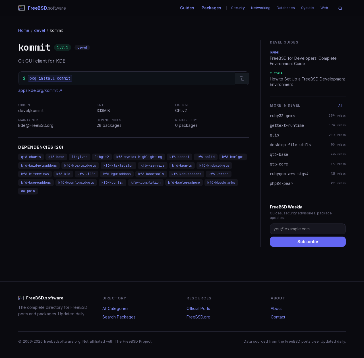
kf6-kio (63, 174)
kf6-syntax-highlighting (139, 157)
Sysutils (307, 8)
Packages (211, 7)
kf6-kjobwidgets (214, 165)
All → (342, 105)
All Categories (115, 308)
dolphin (28, 191)
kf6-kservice (153, 165)
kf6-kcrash (219, 174)
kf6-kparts (182, 165)
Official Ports (198, 308)
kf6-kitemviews (35, 174)
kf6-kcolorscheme (184, 182)
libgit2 (102, 157)
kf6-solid (206, 157)
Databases (286, 8)
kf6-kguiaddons (117, 174)
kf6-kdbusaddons (186, 174)
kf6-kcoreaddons (36, 182)
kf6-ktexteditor (118, 165)
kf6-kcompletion (146, 182)
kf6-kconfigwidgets (76, 182)
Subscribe (307, 241)
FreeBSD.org (198, 316)
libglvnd (80, 157)
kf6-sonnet (179, 157)
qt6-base (56, 157)
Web (324, 8)
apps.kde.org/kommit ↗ (40, 90)
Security (238, 8)
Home (23, 30)
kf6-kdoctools (151, 174)
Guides (187, 7)
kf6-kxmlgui (233, 157)
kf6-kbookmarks (221, 182)
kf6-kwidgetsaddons (39, 165)
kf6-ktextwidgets (80, 165)
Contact (278, 316)
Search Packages (119, 316)
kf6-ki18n (87, 174)
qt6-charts (31, 157)
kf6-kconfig (112, 182)
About (276, 308)
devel (39, 30)
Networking (260, 8)
